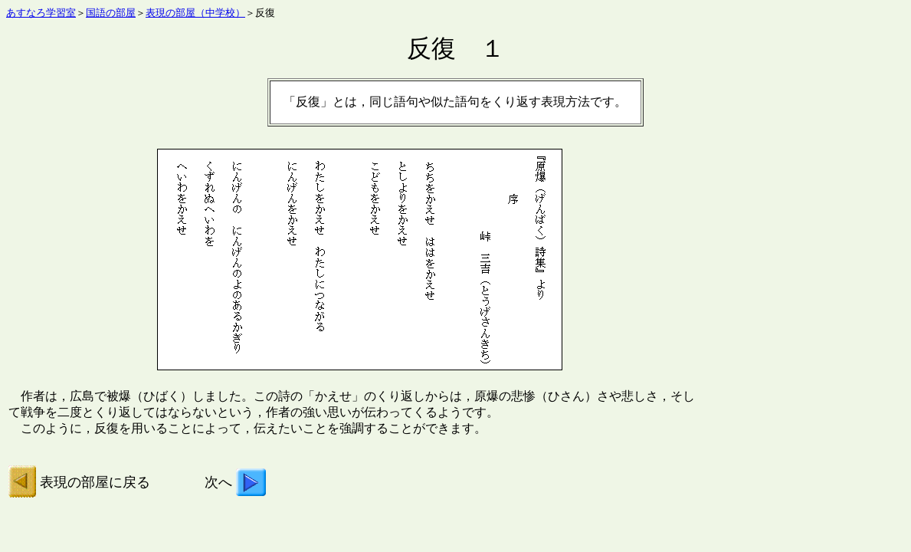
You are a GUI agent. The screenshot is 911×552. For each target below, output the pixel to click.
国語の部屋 (111, 12)
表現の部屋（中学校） (195, 12)
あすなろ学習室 (41, 12)
